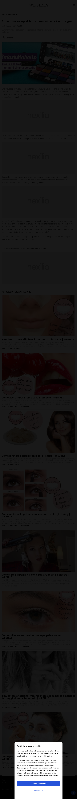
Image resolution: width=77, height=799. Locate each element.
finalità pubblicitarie (40, 773)
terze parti (52, 760)
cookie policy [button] (46, 756)
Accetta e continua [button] (38, 784)
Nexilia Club (38, 790)
